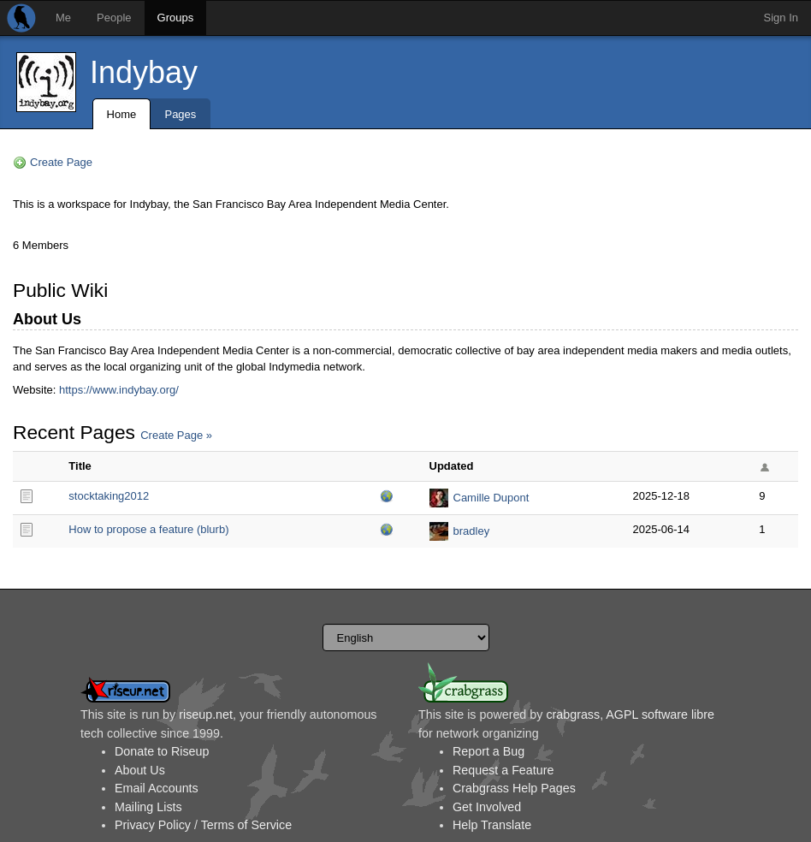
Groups (175, 17)
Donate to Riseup (162, 751)
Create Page (61, 162)
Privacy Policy (153, 825)
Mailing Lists (148, 807)
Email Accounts (156, 788)
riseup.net (206, 714)
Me (63, 17)
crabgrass (573, 714)
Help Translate (492, 825)
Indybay (144, 72)
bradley (471, 531)
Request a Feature (503, 770)
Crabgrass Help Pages (514, 788)
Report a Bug (488, 751)
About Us (140, 770)
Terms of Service (246, 825)
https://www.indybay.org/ (119, 389)
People (114, 17)
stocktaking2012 (108, 495)
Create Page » (176, 435)
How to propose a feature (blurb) (148, 529)
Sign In (781, 17)
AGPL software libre (660, 714)
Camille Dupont (491, 497)
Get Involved (487, 807)
